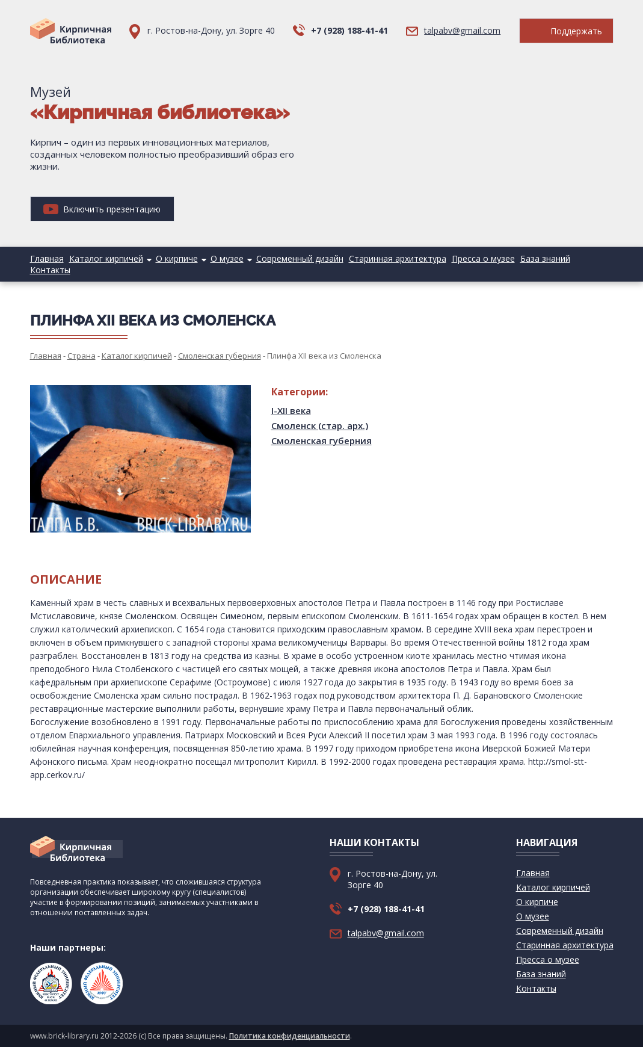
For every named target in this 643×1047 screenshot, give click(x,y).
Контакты (50, 270)
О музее (227, 258)
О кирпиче (177, 258)
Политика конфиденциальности (289, 1036)
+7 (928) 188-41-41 (349, 30)
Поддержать (566, 31)
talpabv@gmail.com (462, 30)
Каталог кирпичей (106, 258)
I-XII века (291, 410)
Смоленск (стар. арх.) (319, 425)
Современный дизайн (299, 258)
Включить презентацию (102, 209)
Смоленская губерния (321, 440)
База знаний (545, 258)
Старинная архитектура (397, 258)
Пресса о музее (483, 258)
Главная (47, 258)
